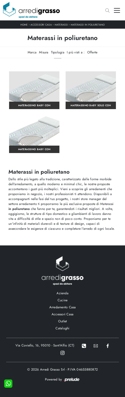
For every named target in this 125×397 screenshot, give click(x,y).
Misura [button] (43, 52)
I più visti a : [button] (76, 52)
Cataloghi (62, 328)
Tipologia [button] (57, 52)
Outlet (62, 321)
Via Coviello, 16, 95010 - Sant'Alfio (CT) (44, 345)
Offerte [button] (92, 52)
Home (24, 25)
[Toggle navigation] (117, 10)
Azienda (62, 293)
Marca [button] (32, 52)
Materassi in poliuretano (88, 25)
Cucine (63, 300)
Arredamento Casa (62, 307)
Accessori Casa (41, 25)
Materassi (61, 25)
